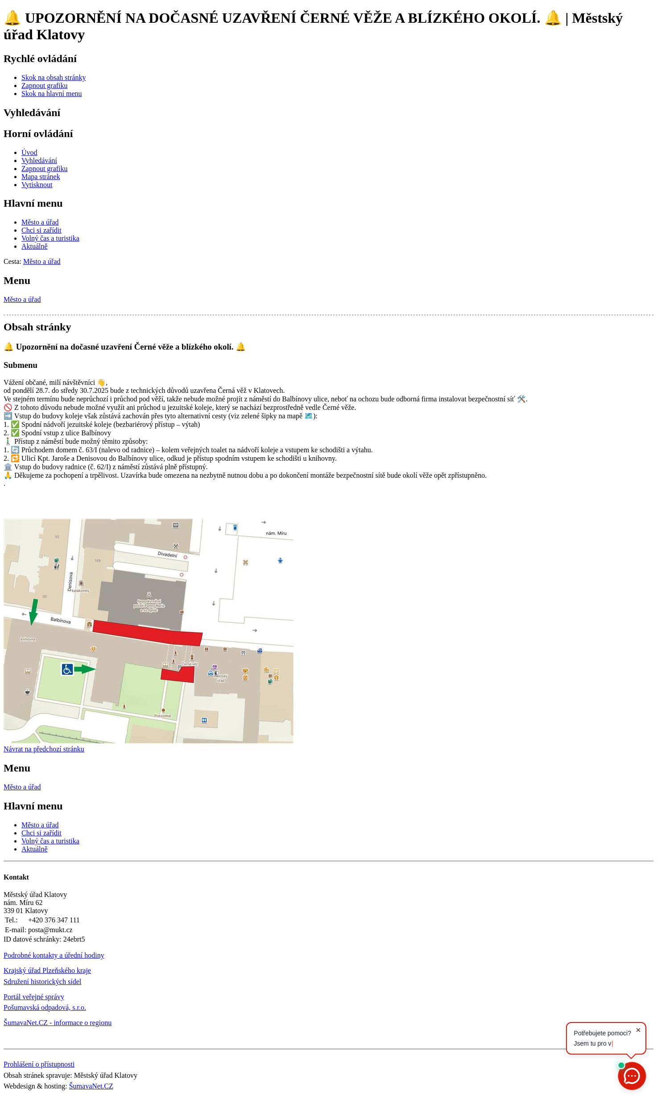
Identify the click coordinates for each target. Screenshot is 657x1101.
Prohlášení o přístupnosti (39, 1064)
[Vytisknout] (36, 184)
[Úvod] (29, 152)
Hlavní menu (33, 203)
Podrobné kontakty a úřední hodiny (54, 955)
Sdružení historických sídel (42, 981)
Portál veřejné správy (34, 997)
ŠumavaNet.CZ (91, 1086)
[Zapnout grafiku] (44, 85)
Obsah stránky (37, 327)
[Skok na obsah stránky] (53, 77)
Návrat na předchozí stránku (44, 749)
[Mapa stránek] (40, 176)
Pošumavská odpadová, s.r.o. (45, 1007)
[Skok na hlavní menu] (51, 93)
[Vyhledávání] (39, 160)
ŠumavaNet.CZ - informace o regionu (58, 1022)
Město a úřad (22, 299)
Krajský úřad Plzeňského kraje (47, 970)
